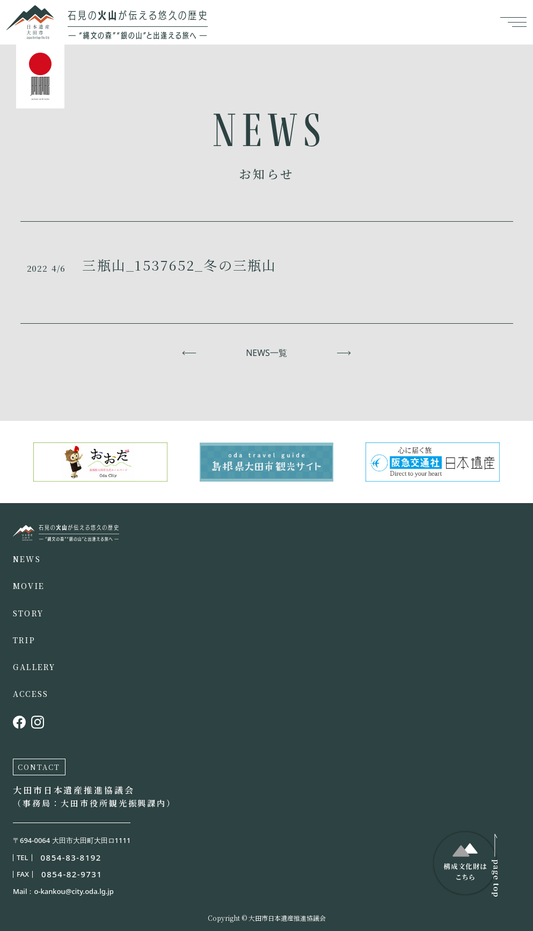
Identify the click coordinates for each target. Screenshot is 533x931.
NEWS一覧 (266, 352)
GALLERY (34, 667)
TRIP (24, 640)
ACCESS (30, 694)
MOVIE (29, 586)
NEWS (27, 559)
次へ (344, 352)
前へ (189, 352)
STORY (28, 613)
